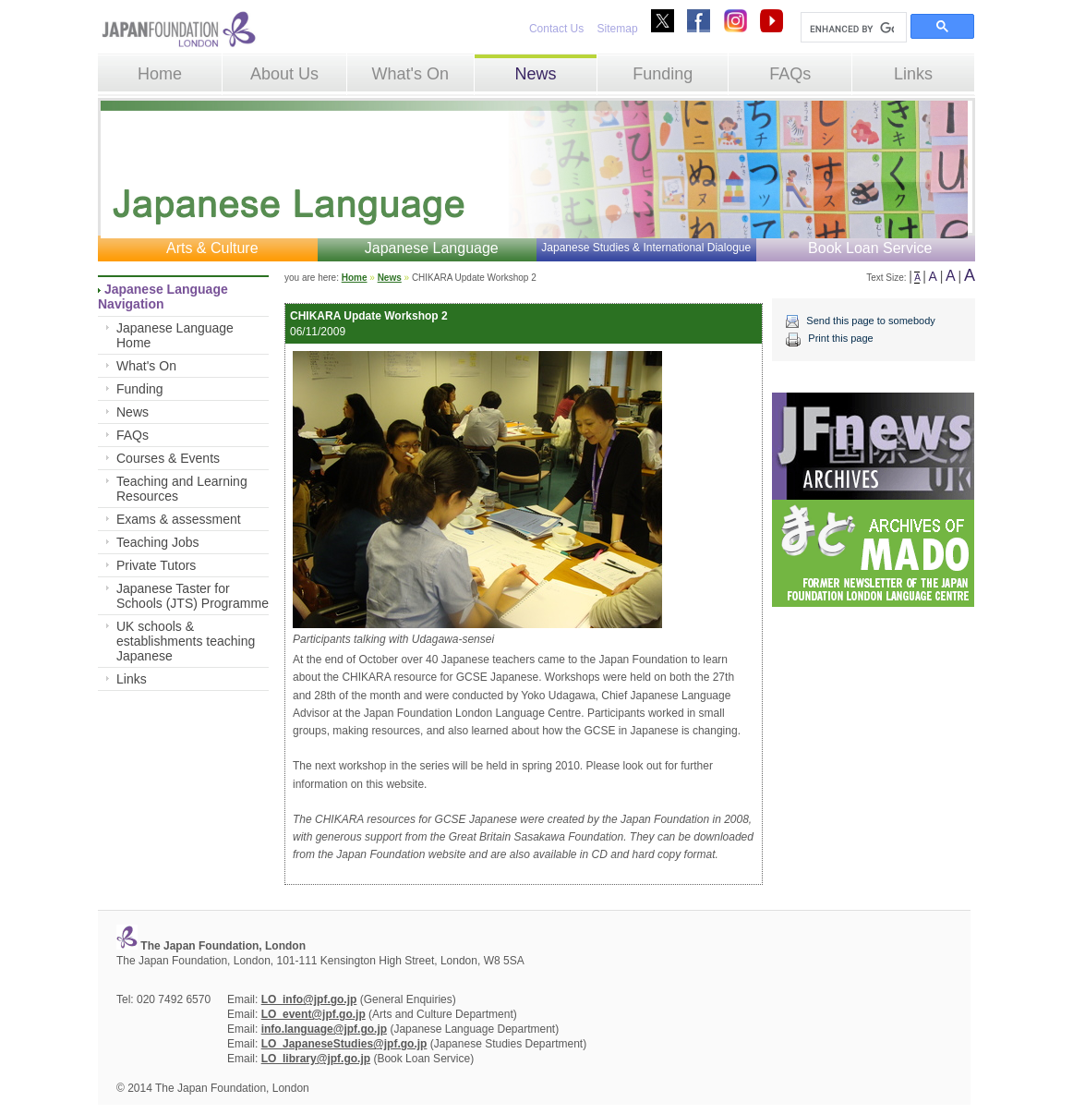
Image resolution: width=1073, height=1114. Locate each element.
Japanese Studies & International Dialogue (646, 247)
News (535, 74)
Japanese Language (432, 248)
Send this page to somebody (870, 320)
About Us (284, 74)
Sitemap (617, 28)
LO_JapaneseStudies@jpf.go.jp (344, 1043)
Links (913, 74)
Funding (663, 74)
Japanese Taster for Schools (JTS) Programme (192, 596)
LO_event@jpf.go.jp (313, 1014)
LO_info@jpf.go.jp (309, 999)
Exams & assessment (178, 519)
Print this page (840, 338)
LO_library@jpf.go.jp (315, 1058)
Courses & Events (168, 458)
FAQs (790, 74)
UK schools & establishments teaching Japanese (185, 641)
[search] (852, 28)
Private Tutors (156, 565)
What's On (409, 74)
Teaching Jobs (157, 542)
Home (160, 74)
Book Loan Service (870, 248)
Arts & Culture (212, 248)
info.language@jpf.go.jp (324, 1029)
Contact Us (556, 28)
